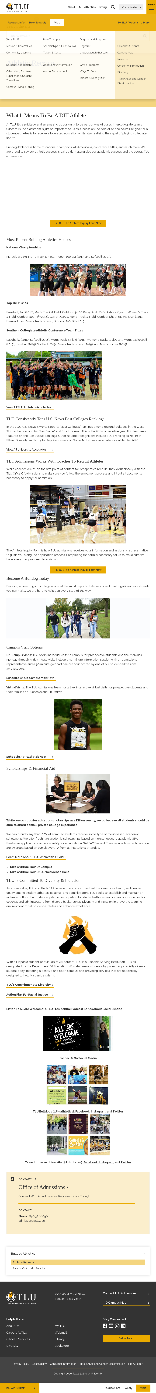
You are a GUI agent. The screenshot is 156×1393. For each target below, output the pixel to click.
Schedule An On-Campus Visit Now (30, 677)
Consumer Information (63, 1363)
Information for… (131, 7)
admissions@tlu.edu (31, 1220)
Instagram (98, 1111)
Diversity (12, 1345)
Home (10, 19)
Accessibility (39, 1363)
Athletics (90, 7)
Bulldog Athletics (86, 19)
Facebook (82, 1111)
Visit (143, 1387)
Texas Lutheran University (88, 1373)
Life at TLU (26, 19)
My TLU (60, 1326)
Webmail (61, 1332)
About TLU (74, 7)
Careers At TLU (16, 1332)
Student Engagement (57, 19)
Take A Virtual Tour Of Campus (31, 867)
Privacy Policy (21, 1363)
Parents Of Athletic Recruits (29, 1268)
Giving (103, 7)
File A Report (135, 1363)
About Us (12, 1326)
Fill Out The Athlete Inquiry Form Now (78, 223)
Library (59, 1339)
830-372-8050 (38, 1216)
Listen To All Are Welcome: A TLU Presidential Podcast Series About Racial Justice (64, 1009)
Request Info (112, 1387)
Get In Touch (126, 1338)
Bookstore (62, 1345)
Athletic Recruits (23, 1262)
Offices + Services (18, 1339)
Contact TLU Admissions (119, 1293)
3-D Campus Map (114, 1302)
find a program (20, 1388)
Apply (128, 1387)
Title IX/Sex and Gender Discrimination (102, 1363)
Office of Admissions (41, 1187)
